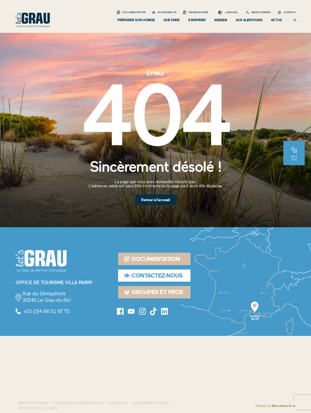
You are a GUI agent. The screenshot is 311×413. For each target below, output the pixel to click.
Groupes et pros (153, 292)
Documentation (134, 12)
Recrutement (261, 12)
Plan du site (118, 403)
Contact (289, 12)
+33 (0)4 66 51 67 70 (46, 311)
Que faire (171, 20)
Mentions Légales (33, 403)
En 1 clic (294, 158)
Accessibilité (166, 12)
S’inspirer (197, 20)
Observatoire (198, 12)
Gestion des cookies (38, 408)
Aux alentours (249, 20)
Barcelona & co (283, 406)
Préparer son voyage (136, 20)
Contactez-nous (153, 275)
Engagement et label (151, 403)
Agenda (220, 20)
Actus (276, 20)
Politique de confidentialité (78, 403)
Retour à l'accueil (155, 200)
